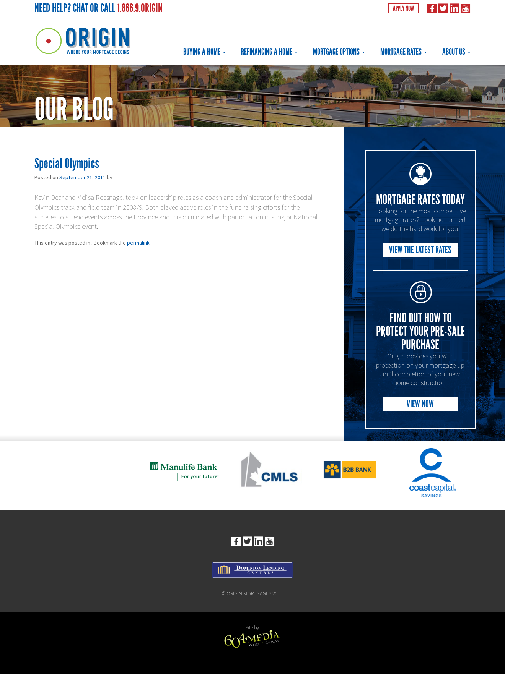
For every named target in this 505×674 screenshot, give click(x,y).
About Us (456, 51)
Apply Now (403, 8)
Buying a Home (204, 51)
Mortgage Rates (403, 51)
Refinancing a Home (269, 51)
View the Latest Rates (420, 250)
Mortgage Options (339, 51)
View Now (420, 404)
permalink (138, 242)
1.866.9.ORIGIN (140, 8)
